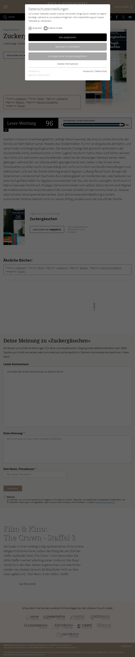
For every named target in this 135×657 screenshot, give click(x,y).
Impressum (88, 71)
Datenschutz (101, 71)
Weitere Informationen (67, 63)
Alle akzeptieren (67, 37)
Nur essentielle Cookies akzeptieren (67, 56)
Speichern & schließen (67, 46)
